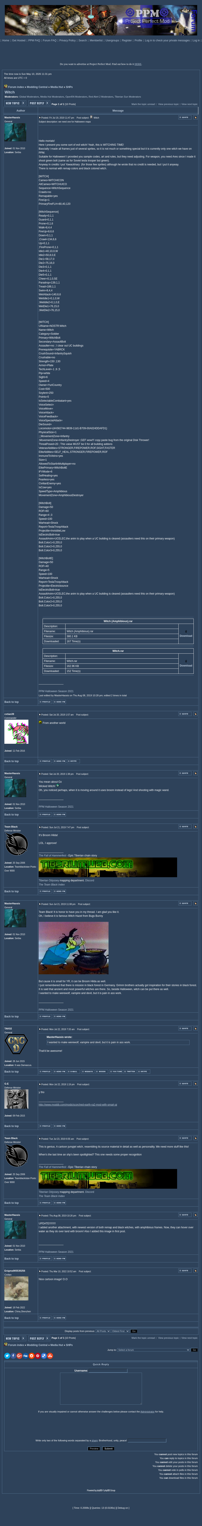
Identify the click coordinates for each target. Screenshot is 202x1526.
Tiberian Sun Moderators (128, 96)
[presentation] (38, 1425)
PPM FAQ (34, 40)
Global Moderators (29, 96)
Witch (10, 92)
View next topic (189, 104)
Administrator (147, 1411)
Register (127, 40)
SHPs (69, 87)
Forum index (16, 87)
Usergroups (112, 40)
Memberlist (96, 40)
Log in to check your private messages (167, 40)
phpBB (99, 1490)
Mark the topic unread (143, 104)
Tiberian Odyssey (49, 880)
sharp (95, 1440)
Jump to (111, 1350)
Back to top (11, 702)
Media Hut (56, 87)
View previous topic (168, 104)
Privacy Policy (67, 40)
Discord (89, 880)
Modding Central (37, 87)
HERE (138, 64)
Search (83, 40)
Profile (139, 40)
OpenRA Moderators (76, 96)
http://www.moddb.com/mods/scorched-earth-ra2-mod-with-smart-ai (78, 1104)
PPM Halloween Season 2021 (56, 691)
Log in (196, 40)
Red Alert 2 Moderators (101, 96)
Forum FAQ (50, 40)
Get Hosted (19, 40)
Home (6, 40)
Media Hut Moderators (52, 96)
